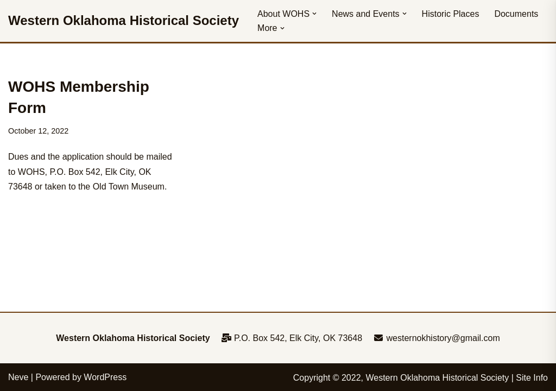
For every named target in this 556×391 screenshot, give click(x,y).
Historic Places (450, 13)
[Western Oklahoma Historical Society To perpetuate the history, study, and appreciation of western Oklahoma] (123, 21)
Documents (516, 13)
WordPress (105, 377)
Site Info (532, 377)
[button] (314, 13)
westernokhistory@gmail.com (436, 338)
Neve (18, 377)
